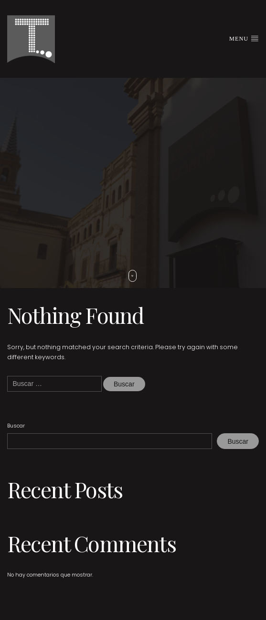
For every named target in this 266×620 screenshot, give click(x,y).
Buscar (16, 425)
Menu (244, 38)
